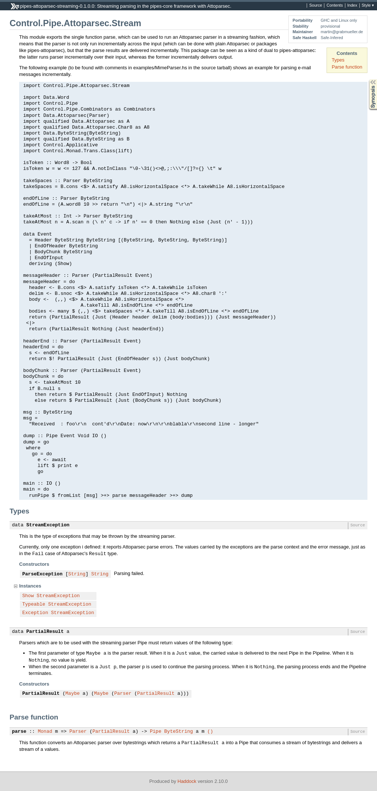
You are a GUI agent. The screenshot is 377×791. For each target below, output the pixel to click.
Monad (45, 731)
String (76, 574)
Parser (122, 693)
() (210, 731)
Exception (35, 613)
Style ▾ (368, 5)
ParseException (42, 574)
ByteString (178, 731)
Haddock (186, 781)
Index (352, 5)
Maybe (73, 693)
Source (315, 5)
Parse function (347, 67)
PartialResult (45, 631)
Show (28, 596)
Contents (335, 5)
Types (338, 60)
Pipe (155, 731)
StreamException (48, 525)
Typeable (33, 604)
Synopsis (367, 79)
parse (19, 731)
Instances (30, 586)
